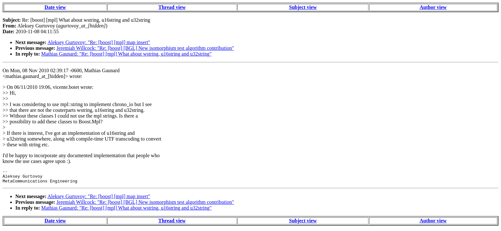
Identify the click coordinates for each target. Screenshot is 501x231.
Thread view (172, 7)
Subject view (303, 7)
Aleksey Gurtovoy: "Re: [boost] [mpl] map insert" (98, 42)
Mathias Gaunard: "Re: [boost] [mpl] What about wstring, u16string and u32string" (126, 54)
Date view (55, 7)
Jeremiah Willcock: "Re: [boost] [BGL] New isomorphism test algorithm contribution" (145, 48)
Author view (433, 7)
